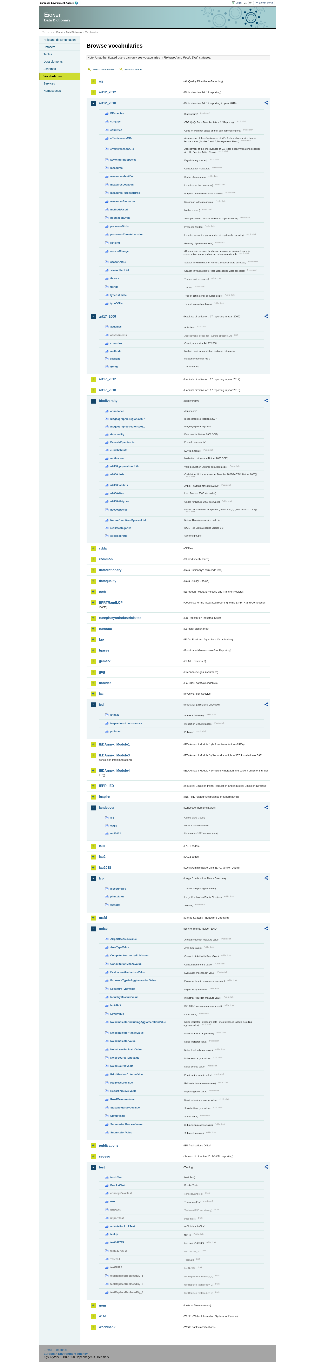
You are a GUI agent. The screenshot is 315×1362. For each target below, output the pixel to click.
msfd (103, 917)
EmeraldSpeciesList (122, 442)
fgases (104, 650)
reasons (115, 358)
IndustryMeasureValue (124, 997)
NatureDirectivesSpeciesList (128, 520)
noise (103, 928)
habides (105, 683)
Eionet (59, 32)
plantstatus (117, 896)
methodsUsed (119, 209)
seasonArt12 (118, 261)
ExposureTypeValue (122, 988)
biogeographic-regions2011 (127, 426)
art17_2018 (107, 390)
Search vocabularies (103, 69)
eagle (113, 825)
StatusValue (117, 1115)
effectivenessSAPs (122, 148)
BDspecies (117, 113)
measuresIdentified (122, 176)
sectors (115, 904)
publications (108, 1145)
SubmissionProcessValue (126, 1124)
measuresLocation (122, 184)
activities (116, 326)
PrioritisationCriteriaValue (126, 1074)
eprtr (102, 591)
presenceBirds (119, 226)
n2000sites (117, 493)
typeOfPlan (117, 303)
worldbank (107, 1327)
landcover (107, 807)
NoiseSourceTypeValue (124, 1057)
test (102, 1167)
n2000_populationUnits (124, 466)
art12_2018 (107, 103)
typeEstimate (118, 295)
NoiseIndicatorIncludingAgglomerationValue (138, 1022)
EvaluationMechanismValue (127, 972)
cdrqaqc (115, 121)
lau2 (102, 856)
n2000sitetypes (119, 501)
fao (101, 639)
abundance (117, 411)
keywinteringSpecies (123, 159)
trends (114, 286)
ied (101, 704)
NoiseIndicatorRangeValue (126, 1032)
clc (112, 817)
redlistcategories (120, 528)
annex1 (114, 714)
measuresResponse (122, 201)
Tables (47, 54)
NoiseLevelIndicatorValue (126, 1049)
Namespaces (52, 90)
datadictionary (110, 570)
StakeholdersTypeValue (125, 1107)
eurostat (105, 629)
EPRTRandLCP (111, 602)
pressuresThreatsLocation (126, 234)
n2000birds (117, 474)
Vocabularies (52, 76)
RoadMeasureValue (122, 1099)
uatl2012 (115, 833)
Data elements (53, 61)
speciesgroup (118, 535)
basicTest (116, 1177)
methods (115, 351)
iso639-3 (115, 1005)
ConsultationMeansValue (125, 963)
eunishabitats (118, 450)
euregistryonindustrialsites (120, 618)
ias (101, 693)
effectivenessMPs (121, 138)
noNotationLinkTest (122, 1226)
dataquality (117, 434)
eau (112, 1201)
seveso (104, 1156)
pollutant (115, 731)
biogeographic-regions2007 (127, 418)
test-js (114, 1234)
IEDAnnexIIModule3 (114, 755)
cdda (103, 548)
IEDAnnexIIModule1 (114, 744)
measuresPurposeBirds (125, 192)
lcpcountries (118, 888)
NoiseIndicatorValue (122, 1041)
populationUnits (120, 217)
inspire (104, 796)
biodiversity (108, 401)
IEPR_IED (106, 786)
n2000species (118, 509)
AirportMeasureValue (123, 938)
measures (116, 167)
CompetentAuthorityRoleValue (129, 955)
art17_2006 (107, 316)
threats (114, 278)
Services (49, 83)
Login (239, 2)
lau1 (102, 846)
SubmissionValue (121, 1132)
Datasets (49, 47)
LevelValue (117, 1013)
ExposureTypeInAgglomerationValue (133, 980)
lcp (101, 878)
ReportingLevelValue (123, 1090)
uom (102, 1305)
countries (116, 130)
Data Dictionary (74, 32)
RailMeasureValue (121, 1082)
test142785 (117, 1242)
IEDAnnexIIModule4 (114, 770)
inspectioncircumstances (126, 723)
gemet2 (104, 661)
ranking (115, 242)
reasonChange (119, 251)
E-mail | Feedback (55, 1349)
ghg (102, 672)
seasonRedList (119, 270)
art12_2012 (107, 92)
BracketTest (117, 1185)
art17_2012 (107, 379)
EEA (60, 3)
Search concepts (133, 69)
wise (102, 1316)
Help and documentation (59, 39)
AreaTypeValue (119, 947)
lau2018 (105, 867)
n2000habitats (119, 485)
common (106, 559)
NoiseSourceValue (121, 1065)
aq (101, 81)
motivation (117, 458)
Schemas (49, 68)
